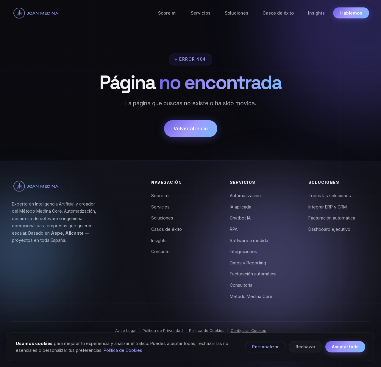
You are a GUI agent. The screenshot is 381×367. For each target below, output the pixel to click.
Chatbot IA (240, 217)
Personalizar (265, 346)
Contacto (160, 251)
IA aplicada (240, 206)
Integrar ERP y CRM (327, 206)
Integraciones (243, 251)
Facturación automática (253, 273)
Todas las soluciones (329, 195)
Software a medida (249, 240)
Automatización (245, 195)
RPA (234, 229)
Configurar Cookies (248, 330)
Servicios (200, 12)
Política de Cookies (206, 330)
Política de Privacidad (163, 330)
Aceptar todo (345, 346)
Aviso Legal (125, 330)
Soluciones (236, 12)
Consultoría (241, 285)
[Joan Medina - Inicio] (36, 13)
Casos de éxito (278, 12)
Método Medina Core (251, 296)
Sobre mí (160, 195)
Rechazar (306, 346)
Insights (316, 12)
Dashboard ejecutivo (329, 229)
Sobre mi (167, 12)
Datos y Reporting (248, 262)
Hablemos (351, 12)
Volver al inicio (191, 128)
